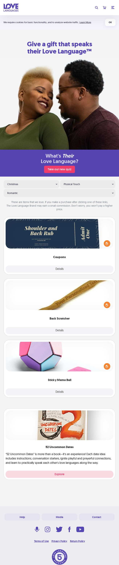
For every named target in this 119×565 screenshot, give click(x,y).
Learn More (85, 22)
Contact (96, 517)
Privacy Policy (59, 541)
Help (22, 517)
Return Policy (77, 541)
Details (60, 269)
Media (59, 517)
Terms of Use (41, 541)
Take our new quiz (59, 169)
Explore (59, 474)
